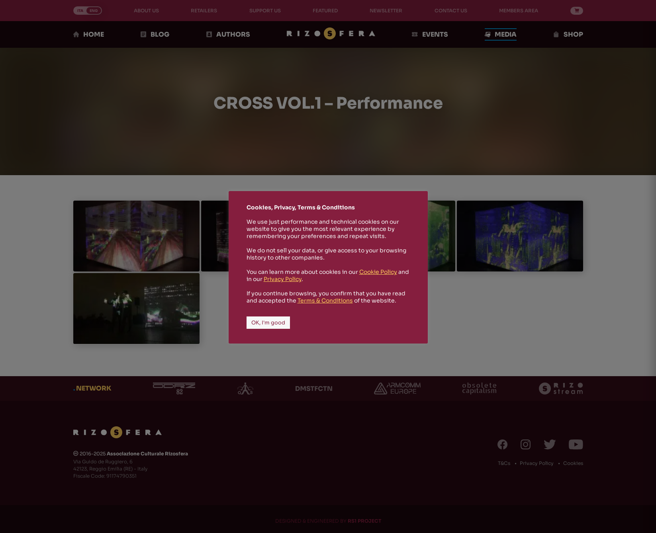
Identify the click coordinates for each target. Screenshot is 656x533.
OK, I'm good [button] (268, 322)
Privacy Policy (283, 279)
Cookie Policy (378, 271)
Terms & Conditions (325, 300)
